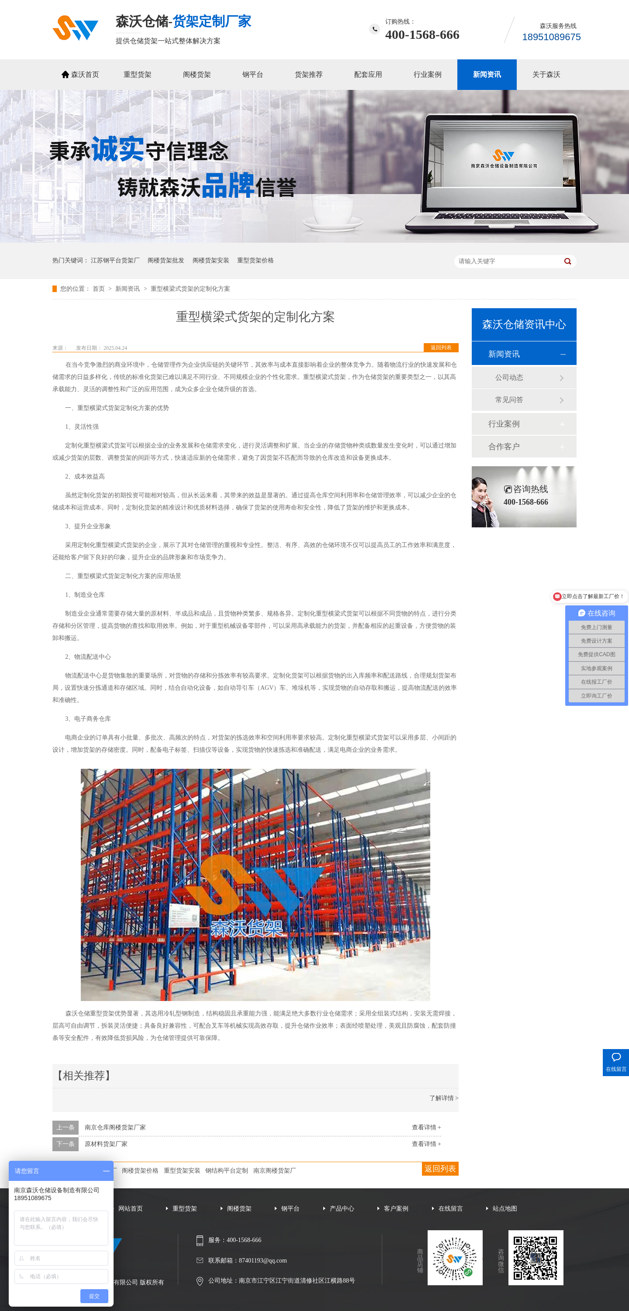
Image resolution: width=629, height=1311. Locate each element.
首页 (100, 289)
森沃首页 (85, 74)
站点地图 (505, 1208)
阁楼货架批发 (166, 260)
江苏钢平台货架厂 (115, 260)
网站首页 (130, 1208)
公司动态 (509, 377)
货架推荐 (309, 74)
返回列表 (441, 347)
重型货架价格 (255, 260)
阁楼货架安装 (211, 260)
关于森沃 (546, 74)
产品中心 (342, 1208)
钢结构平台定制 (226, 1170)
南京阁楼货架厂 (274, 1170)
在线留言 (451, 1208)
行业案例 (428, 74)
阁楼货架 (197, 74)
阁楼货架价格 (140, 1170)
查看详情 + (426, 1127)
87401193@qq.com (263, 1260)
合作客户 (504, 446)
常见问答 (509, 399)
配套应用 (368, 74)
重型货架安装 (182, 1170)
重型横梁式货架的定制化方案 (190, 289)
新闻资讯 (487, 74)
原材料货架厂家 (106, 1144)
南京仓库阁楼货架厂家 (115, 1127)
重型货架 (138, 74)
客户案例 (396, 1208)
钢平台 (252, 74)
